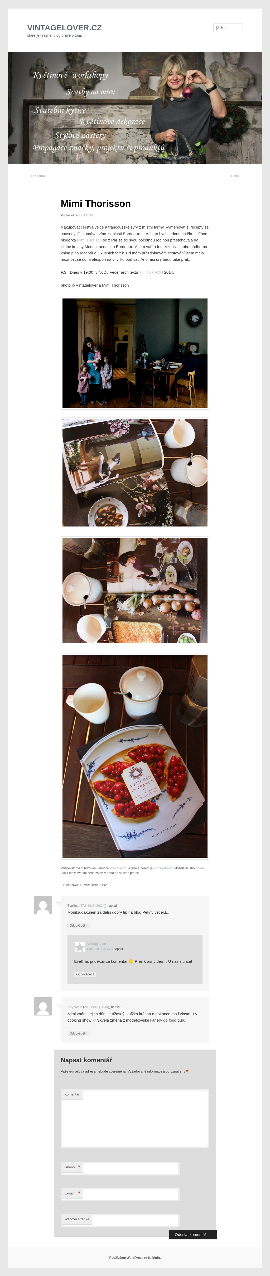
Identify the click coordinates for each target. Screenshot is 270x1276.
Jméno (72, 1167)
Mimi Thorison (90, 240)
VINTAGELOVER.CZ (64, 27)
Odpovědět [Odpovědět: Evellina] (79, 925)
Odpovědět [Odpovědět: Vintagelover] (85, 974)
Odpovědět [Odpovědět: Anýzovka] (79, 1033)
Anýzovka (75, 1007)
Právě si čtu (118, 868)
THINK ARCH (150, 272)
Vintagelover (163, 868)
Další (237, 176)
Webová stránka (76, 1219)
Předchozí (36, 176)
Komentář (71, 1094)
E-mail (72, 1193)
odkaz (200, 868)
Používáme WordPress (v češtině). (135, 1258)
